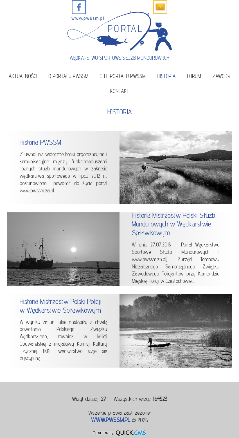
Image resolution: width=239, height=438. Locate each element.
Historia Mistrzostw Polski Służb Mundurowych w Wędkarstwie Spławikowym (173, 224)
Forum (194, 76)
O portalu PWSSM (68, 76)
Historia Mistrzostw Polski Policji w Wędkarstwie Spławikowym (60, 305)
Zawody (221, 76)
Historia (166, 76)
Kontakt (119, 91)
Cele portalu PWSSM (123, 76)
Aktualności (23, 76)
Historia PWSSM (40, 142)
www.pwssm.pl (110, 419)
